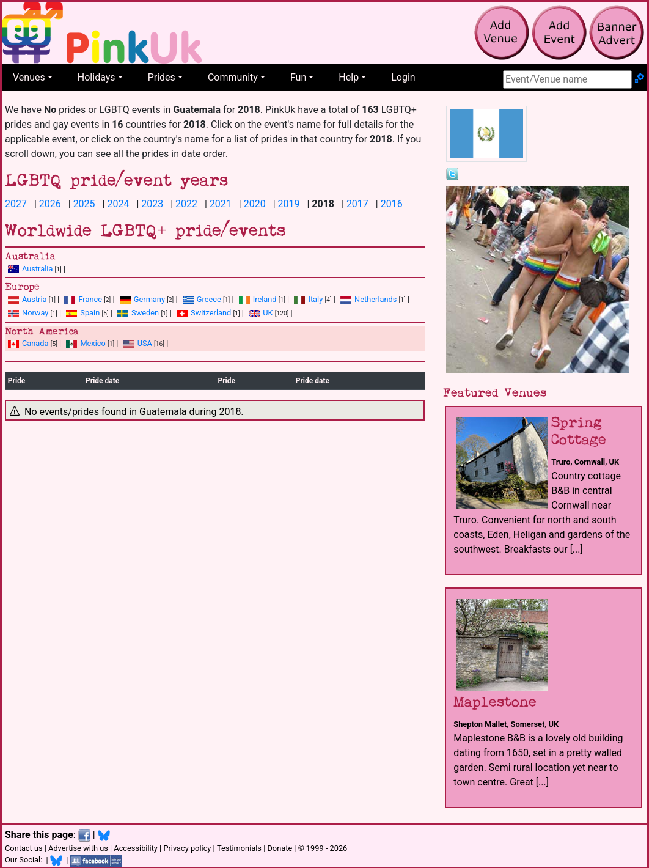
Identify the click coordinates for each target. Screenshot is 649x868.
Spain (83, 312)
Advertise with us (78, 848)
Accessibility (136, 848)
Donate (279, 848)
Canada (28, 343)
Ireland (258, 299)
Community (233, 77)
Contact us (24, 848)
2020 (255, 204)
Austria (27, 299)
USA (137, 343)
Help (349, 77)
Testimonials (239, 848)
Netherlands (368, 299)
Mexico (85, 343)
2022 (186, 204)
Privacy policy (187, 848)
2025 (84, 204)
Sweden (138, 312)
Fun (298, 77)
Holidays (97, 77)
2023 (152, 204)
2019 (289, 204)
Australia (30, 268)
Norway (28, 312)
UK (261, 312)
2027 (16, 204)
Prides (161, 77)
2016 (392, 204)
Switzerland (204, 312)
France (83, 299)
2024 (118, 204)
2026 (50, 204)
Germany (142, 299)
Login (403, 77)
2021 (221, 204)
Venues (29, 77)
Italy (308, 299)
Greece (202, 299)
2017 (357, 204)
